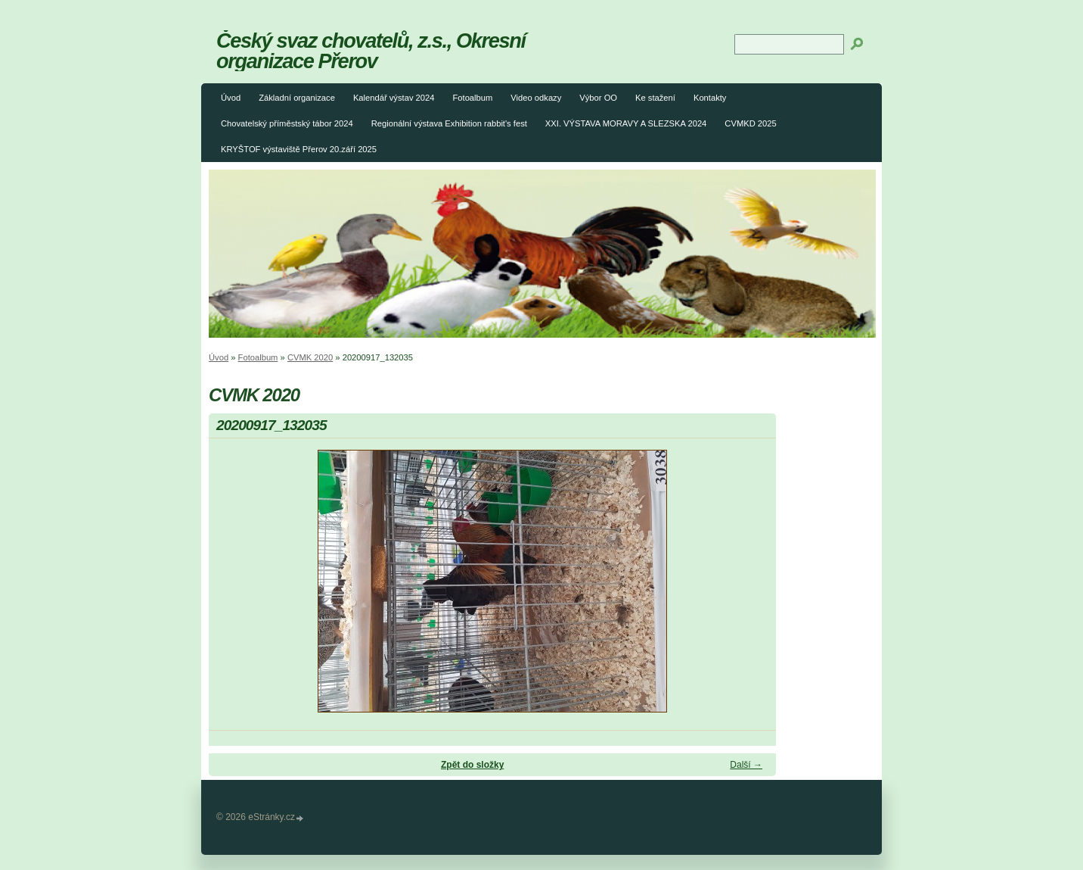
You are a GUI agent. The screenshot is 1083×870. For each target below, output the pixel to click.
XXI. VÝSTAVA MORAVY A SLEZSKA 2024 (626, 123)
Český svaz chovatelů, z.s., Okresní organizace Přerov (371, 51)
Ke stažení (655, 97)
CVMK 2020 (310, 357)
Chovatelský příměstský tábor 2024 (287, 123)
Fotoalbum (472, 97)
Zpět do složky (472, 764)
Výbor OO (598, 97)
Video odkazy (535, 97)
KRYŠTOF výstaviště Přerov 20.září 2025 (299, 149)
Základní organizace (297, 97)
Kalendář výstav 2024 (394, 97)
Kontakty (710, 97)
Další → (746, 764)
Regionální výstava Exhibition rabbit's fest (449, 123)
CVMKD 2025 (750, 123)
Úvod (230, 97)
